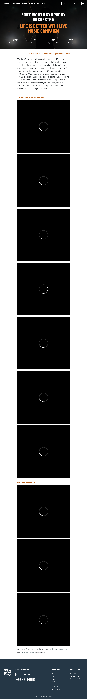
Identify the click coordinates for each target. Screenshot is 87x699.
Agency (7, 3)
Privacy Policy (56, 689)
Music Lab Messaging (28, 652)
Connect (64, 3)
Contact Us (55, 687)
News (36, 3)
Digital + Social (50, 53)
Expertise (16, 3)
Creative (43, 53)
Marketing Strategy (34, 53)
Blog (31, 3)
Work (24, 3)
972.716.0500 (74, 674)
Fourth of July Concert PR (58, 649)
